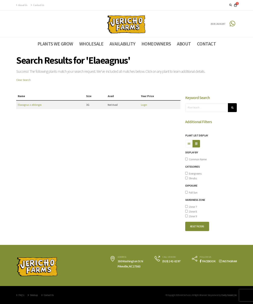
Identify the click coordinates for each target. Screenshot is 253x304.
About (184, 44)
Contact (206, 44)
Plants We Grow (55, 44)
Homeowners (156, 44)
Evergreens (193, 173)
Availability (122, 44)
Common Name (196, 159)
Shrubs (191, 178)
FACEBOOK (207, 261)
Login (144, 105)
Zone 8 (191, 211)
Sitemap (34, 295)
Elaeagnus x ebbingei (30, 105)
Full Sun (191, 192)
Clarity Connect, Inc (229, 295)
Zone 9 (191, 216)
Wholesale (91, 44)
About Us (21, 5)
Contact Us (37, 5)
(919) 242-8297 (218, 23)
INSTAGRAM (228, 261)
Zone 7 (191, 207)
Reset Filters (197, 226)
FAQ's (21, 295)
